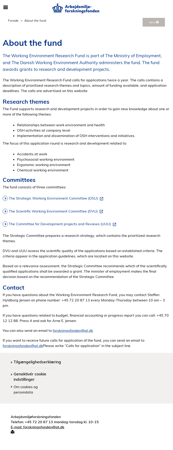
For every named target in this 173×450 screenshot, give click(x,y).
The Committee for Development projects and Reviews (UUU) (63, 224)
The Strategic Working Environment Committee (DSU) (57, 198)
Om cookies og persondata (26, 389)
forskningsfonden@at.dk (73, 330)
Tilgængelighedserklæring (37, 361)
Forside (13, 20)
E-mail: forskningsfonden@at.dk (37, 427)
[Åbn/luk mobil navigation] (5, 7)
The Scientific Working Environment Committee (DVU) (57, 211)
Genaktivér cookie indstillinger (30, 376)
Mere (154, 22)
